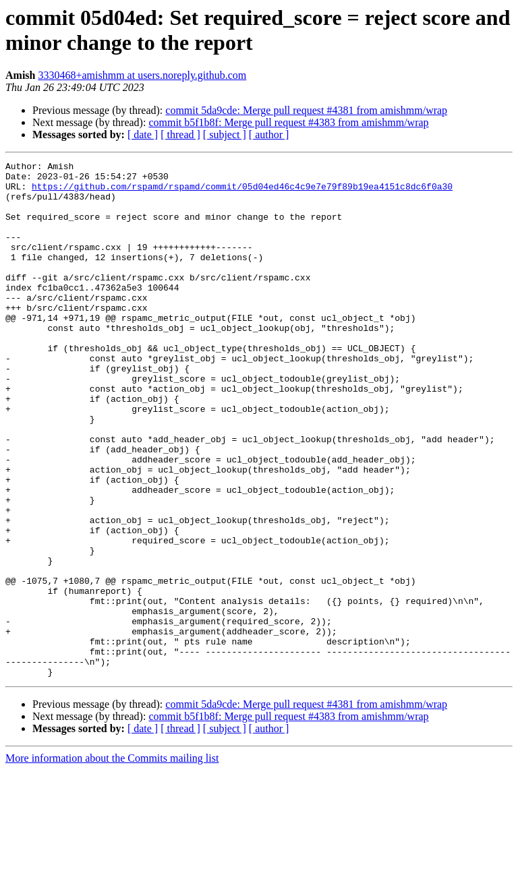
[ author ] (269, 134)
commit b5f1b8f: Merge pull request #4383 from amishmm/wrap (288, 122)
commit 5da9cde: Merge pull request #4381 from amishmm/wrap (306, 110)
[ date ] (142, 134)
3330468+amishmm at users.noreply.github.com (142, 75)
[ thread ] (180, 134)
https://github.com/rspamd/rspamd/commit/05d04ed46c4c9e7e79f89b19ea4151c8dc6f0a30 (242, 192)
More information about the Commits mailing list (112, 861)
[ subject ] (224, 134)
